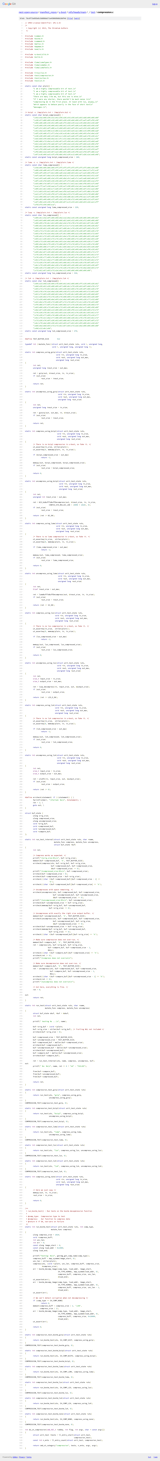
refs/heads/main (77, 12)
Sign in (155, 4)
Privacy (22, 1457)
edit (77, 18)
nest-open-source (28, 12)
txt (149, 1457)
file (70, 18)
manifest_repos (48, 12)
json (156, 1457)
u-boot (62, 12)
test (93, 12)
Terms (29, 1457)
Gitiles (15, 1457)
